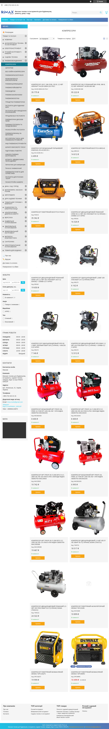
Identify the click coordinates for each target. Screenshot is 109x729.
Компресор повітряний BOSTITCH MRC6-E (88, 148)
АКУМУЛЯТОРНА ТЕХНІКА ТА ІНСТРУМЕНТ (14, 44)
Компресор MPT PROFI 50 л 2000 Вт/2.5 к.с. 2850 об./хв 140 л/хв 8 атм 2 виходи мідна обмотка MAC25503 (48, 476)
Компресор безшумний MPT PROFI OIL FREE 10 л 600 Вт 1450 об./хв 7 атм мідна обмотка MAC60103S (87, 476)
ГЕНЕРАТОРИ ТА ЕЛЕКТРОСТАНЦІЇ (11, 208)
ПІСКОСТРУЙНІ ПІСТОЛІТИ (15, 130)
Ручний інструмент (37, 709)
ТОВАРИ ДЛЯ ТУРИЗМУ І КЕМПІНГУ (14, 203)
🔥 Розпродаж (8, 32)
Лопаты (84, 711)
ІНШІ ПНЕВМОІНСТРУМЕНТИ (15, 143)
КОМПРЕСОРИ (10, 64)
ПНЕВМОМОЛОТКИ (12, 98)
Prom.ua (64, 725)
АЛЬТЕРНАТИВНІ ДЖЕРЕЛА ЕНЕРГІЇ (11, 213)
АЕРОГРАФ (9, 68)
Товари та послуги (16, 20)
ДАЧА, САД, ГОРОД (11, 186)
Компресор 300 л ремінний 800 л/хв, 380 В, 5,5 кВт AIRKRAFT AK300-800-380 (88, 85)
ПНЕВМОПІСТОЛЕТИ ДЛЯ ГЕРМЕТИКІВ (14, 172)
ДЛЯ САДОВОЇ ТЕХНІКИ (13, 198)
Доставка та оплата (49, 20)
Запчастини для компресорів (15, 165)
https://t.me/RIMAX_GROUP (12, 406)
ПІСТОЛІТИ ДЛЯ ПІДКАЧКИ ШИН (14, 106)
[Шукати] (100, 12)
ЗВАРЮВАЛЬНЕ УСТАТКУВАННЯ (10, 227)
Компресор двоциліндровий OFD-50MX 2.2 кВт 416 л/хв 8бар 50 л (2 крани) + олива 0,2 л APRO (88, 345)
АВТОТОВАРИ (10, 195)
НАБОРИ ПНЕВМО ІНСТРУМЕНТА (12, 155)
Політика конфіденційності (93, 727)
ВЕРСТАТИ (8, 217)
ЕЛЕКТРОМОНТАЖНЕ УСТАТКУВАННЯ (12, 246)
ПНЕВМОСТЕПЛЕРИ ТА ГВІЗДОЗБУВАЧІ (13, 125)
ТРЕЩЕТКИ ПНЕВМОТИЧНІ (15, 102)
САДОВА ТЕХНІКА (11, 57)
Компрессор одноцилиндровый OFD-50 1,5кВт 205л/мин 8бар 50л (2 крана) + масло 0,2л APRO (48, 345)
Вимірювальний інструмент (39, 711)
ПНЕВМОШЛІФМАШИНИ (14, 84)
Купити (38, 100)
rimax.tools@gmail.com (15, 402)
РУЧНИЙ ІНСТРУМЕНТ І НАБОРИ (13, 52)
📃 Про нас (7, 255)
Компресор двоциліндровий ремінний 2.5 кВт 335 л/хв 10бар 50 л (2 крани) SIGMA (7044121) (48, 608)
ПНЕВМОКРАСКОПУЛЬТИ (14, 75)
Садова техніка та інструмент (40, 714)
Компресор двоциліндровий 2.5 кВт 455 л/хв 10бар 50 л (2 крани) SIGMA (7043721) (88, 541)
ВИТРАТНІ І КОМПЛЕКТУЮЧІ (11, 237)
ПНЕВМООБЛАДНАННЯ (13, 61)
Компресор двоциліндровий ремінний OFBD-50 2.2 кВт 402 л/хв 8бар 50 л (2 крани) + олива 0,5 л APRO (88, 214)
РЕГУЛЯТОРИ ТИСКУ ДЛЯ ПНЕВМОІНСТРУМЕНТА (14, 139)
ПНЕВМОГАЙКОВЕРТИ (13, 87)
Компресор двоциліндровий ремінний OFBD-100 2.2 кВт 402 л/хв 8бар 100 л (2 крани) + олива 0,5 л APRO (47, 279)
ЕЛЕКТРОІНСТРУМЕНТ (13, 48)
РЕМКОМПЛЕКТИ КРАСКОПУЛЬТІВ (11, 79)
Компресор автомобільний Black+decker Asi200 (65, 716)
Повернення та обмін (65, 20)
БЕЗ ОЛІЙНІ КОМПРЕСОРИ (15, 71)
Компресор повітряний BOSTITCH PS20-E (48, 212)
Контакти (37, 20)
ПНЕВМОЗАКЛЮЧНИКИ (13, 95)
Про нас (29, 20)
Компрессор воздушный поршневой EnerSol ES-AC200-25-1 (46, 149)
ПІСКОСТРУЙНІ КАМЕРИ (14, 182)
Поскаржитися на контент (76, 727)
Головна (5, 20)
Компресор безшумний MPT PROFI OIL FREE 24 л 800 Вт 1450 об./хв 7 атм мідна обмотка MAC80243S (47, 411)
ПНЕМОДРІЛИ (10, 91)
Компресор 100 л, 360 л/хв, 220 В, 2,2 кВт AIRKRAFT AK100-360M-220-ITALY (47, 85)
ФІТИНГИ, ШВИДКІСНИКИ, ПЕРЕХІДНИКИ (14, 160)
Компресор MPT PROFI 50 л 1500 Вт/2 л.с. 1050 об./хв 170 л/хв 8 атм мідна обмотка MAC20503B (47, 542)
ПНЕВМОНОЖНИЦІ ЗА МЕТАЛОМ (13, 134)
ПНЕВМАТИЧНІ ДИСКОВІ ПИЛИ (14, 120)
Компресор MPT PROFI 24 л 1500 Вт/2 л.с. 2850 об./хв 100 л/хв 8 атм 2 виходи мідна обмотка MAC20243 (87, 411)
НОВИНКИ (8, 39)
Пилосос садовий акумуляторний (67, 709)
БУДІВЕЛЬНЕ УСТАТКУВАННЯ (10, 222)
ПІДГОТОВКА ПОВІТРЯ (13, 151)
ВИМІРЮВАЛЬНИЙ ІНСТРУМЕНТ (11, 232)
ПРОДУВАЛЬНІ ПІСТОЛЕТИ (15, 116)
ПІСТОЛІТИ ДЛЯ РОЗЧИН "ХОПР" (14, 177)
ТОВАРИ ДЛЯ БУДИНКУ (13, 250)
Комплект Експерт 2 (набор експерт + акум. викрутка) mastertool (68, 712)
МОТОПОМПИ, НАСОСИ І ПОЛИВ (14, 190)
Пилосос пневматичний (13, 168)
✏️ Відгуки (6, 259)
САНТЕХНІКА (9, 242)
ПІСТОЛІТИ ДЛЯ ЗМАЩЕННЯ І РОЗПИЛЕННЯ (16, 111)
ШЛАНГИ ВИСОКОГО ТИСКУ (15, 147)
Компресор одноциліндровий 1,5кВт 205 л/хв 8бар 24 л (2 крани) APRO (87, 279)
